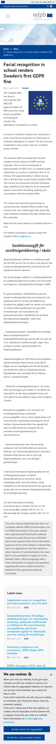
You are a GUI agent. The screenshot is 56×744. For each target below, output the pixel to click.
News (16, 49)
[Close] (51, 674)
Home (6, 49)
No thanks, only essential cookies (24, 737)
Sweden (26, 88)
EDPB (26, 607)
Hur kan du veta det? (43, 2)
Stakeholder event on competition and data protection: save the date (27, 601)
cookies (29, 718)
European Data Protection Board (16, 6)
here (6, 226)
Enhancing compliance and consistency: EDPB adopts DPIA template (25, 650)
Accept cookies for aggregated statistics (26, 730)
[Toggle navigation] (8, 16)
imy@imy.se (24, 236)
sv (48, 6)
